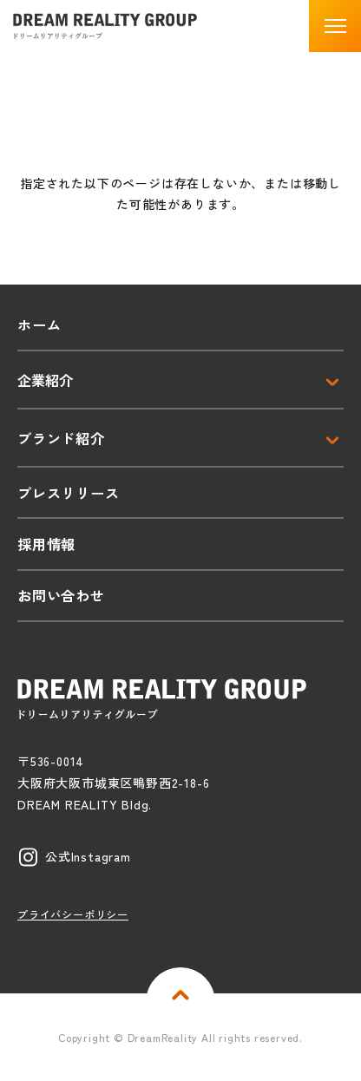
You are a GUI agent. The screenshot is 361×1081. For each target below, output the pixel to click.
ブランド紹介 (61, 438)
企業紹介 (45, 380)
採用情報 (46, 544)
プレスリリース (68, 493)
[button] (335, 26)
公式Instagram (88, 856)
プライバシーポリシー (72, 914)
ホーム (39, 324)
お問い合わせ (61, 595)
